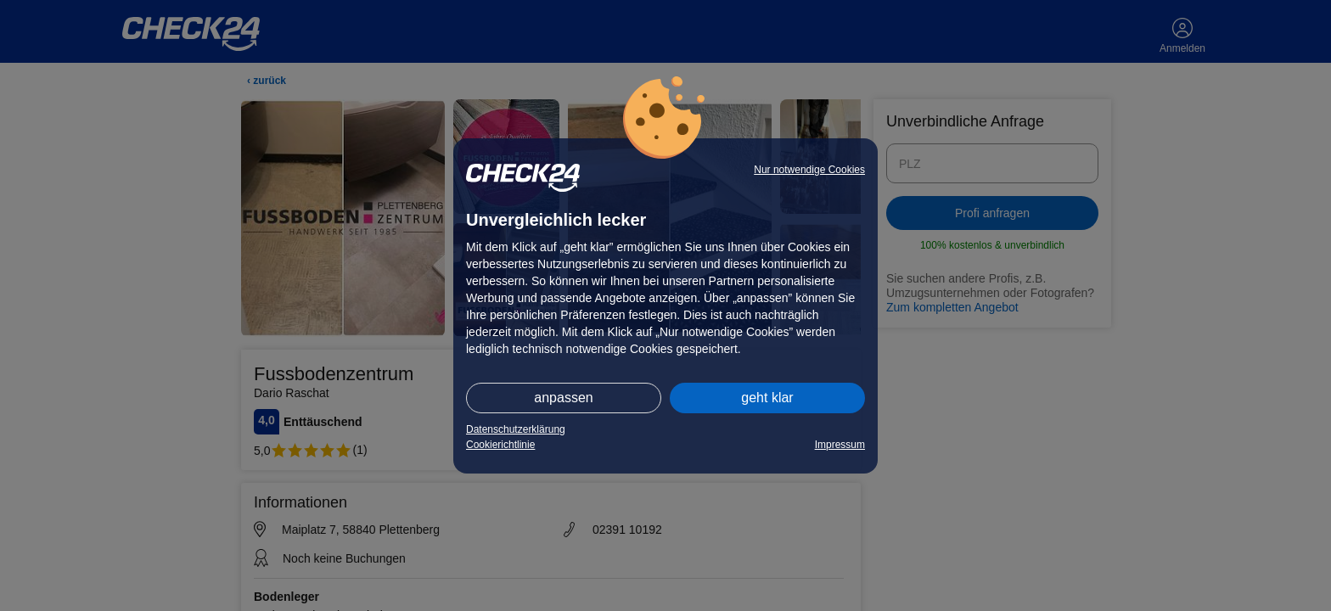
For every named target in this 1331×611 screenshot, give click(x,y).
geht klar (767, 397)
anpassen (563, 397)
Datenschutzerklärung (515, 429)
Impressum (840, 445)
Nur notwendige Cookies (809, 170)
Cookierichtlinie (500, 445)
